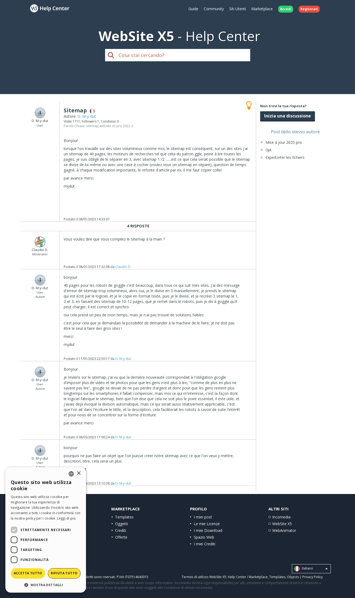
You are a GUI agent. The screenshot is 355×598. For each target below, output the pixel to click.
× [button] (79, 473)
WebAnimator (284, 530)
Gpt (269, 149)
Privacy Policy (312, 577)
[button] (46, 584)
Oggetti (121, 523)
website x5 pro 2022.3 (116, 126)
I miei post (203, 517)
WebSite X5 (282, 523)
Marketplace (262, 8)
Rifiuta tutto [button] (64, 573)
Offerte (121, 537)
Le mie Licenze (207, 523)
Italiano (311, 568)
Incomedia (281, 517)
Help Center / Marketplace (248, 577)
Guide (193, 8)
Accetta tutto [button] (28, 573)
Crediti (120, 530)
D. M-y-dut (86, 116)
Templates (124, 517)
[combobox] (71, 474)
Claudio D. (123, 266)
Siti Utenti (237, 8)
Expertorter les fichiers (285, 157)
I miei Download (208, 530)
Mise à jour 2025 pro (284, 142)
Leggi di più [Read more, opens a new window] (66, 518)
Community (214, 8)
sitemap (92, 126)
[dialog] (45, 530)
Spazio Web (204, 537)
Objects (293, 577)
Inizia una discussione (287, 116)
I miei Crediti (204, 543)
